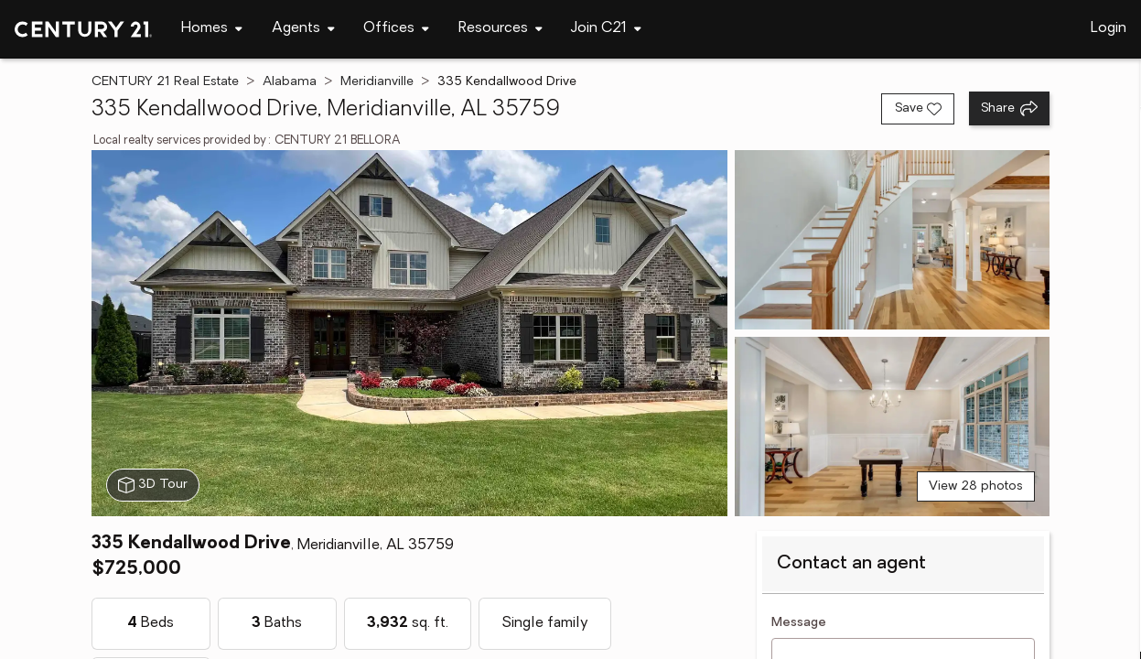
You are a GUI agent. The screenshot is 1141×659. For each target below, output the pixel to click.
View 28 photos (976, 486)
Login (1108, 28)
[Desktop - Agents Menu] (303, 29)
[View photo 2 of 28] (892, 240)
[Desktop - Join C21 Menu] (606, 29)
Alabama (290, 82)
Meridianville (377, 82)
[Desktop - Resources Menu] (500, 29)
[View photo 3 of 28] (892, 426)
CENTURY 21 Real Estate (165, 82)
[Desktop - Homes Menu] (211, 29)
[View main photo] (409, 333)
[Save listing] (917, 108)
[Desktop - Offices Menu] (396, 29)
